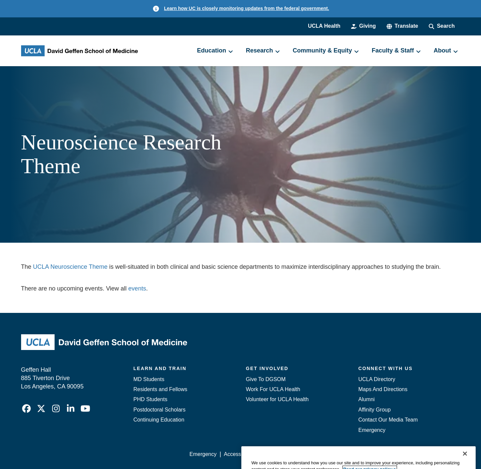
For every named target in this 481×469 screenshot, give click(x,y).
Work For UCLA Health (273, 389)
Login (396, 454)
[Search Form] (441, 26)
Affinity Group (374, 410)
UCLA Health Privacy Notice (349, 454)
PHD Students (150, 399)
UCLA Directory (376, 379)
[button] (402, 26)
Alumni (366, 399)
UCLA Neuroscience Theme (70, 266)
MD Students (149, 379)
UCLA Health (324, 26)
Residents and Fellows (160, 389)
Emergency (372, 430)
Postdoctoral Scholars (160, 410)
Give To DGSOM (266, 379)
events (137, 288)
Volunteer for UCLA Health (277, 399)
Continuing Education (159, 420)
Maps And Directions (383, 389)
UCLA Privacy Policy (284, 454)
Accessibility (238, 454)
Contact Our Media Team (388, 420)
